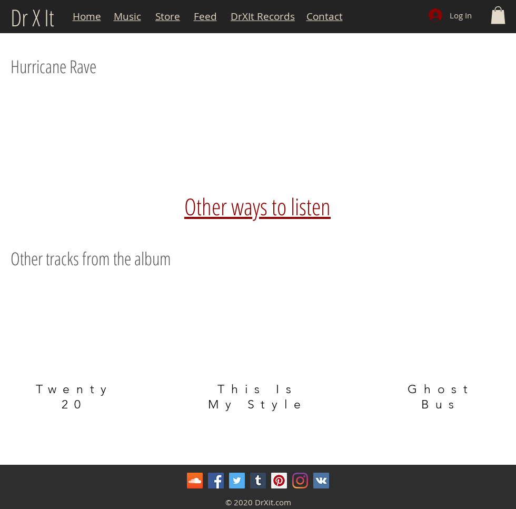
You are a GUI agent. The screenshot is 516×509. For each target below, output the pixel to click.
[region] (75, 348)
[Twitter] (237, 480)
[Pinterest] (279, 480)
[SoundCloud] (195, 480)
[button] (498, 15)
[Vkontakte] (321, 480)
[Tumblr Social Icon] (258, 480)
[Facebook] (216, 480)
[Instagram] (300, 480)
